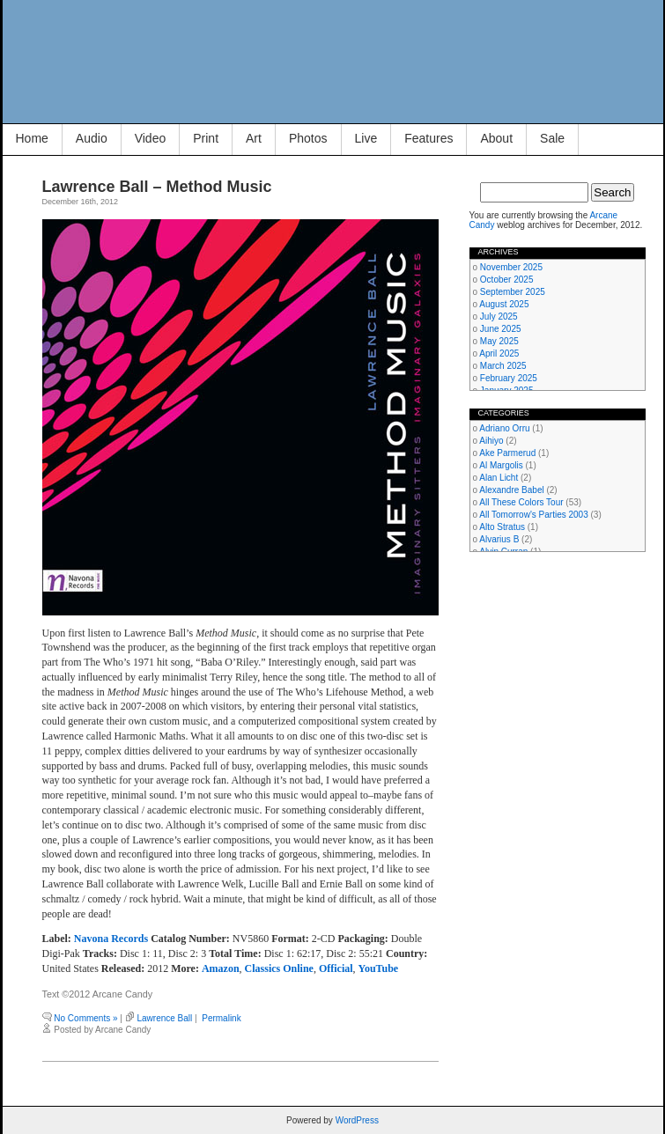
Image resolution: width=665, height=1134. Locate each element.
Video (150, 138)
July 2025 (499, 316)
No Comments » (85, 1018)
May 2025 (499, 341)
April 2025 (499, 353)
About (496, 138)
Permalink (221, 1018)
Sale (552, 138)
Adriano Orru (504, 428)
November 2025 (511, 267)
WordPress (357, 1120)
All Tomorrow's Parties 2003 (533, 514)
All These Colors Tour (521, 502)
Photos (308, 138)
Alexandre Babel (511, 490)
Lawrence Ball (164, 1018)
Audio (91, 138)
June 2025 (500, 329)
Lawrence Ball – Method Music (157, 186)
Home (32, 138)
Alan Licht (498, 477)
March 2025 (503, 366)
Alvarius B (499, 539)
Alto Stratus (502, 527)
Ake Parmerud (507, 453)
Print (205, 138)
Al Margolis (500, 465)
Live (366, 138)
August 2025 (503, 304)
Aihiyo (491, 441)
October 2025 (507, 279)
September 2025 (512, 292)
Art (254, 138)
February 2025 (508, 378)
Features (428, 138)
